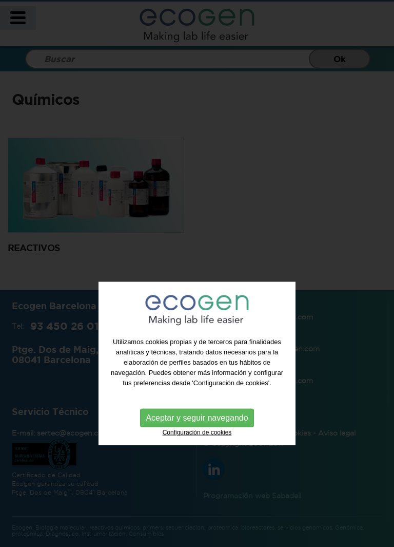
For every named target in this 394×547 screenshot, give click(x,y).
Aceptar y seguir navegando (197, 432)
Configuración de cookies (197, 447)
